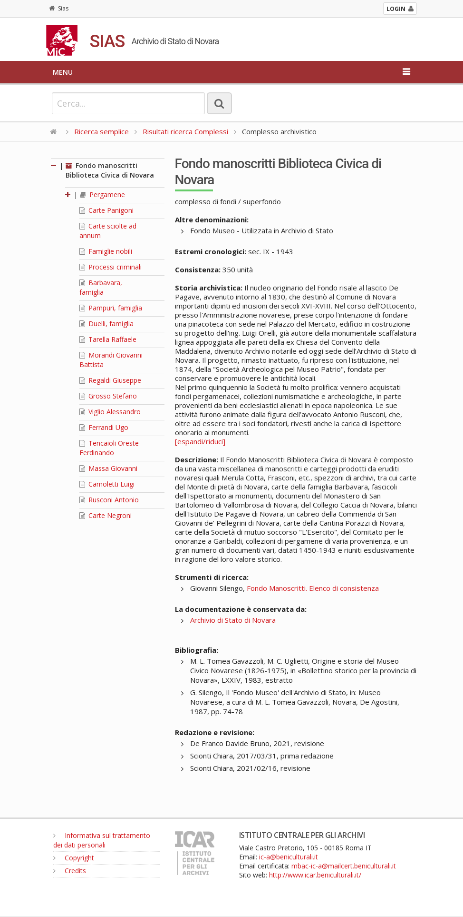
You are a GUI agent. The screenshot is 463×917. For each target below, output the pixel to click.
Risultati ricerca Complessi (186, 131)
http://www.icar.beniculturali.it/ (315, 874)
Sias (58, 8)
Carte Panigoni (106, 210)
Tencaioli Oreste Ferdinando (109, 448)
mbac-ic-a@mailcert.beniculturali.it (343, 865)
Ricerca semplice (101, 131)
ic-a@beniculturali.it (288, 856)
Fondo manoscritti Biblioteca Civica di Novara (110, 170)
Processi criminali (110, 266)
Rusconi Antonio (109, 499)
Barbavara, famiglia (100, 287)
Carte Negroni (105, 515)
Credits (69, 870)
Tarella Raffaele (107, 339)
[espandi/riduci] (200, 441)
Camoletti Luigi (107, 483)
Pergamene (102, 194)
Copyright (73, 857)
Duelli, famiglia (106, 323)
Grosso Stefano (108, 395)
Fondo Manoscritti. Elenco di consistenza (313, 588)
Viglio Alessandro (110, 411)
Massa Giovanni (108, 468)
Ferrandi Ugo (103, 427)
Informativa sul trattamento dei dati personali (101, 840)
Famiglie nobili (105, 251)
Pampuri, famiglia (110, 307)
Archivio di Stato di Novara (233, 620)
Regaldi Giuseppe (110, 380)
